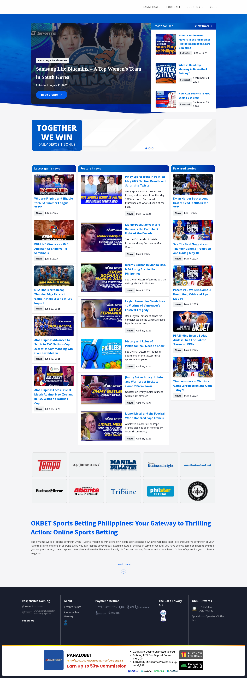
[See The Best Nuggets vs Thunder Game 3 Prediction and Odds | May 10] (193, 230)
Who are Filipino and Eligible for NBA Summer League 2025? (53, 203)
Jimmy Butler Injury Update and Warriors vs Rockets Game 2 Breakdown (144, 381)
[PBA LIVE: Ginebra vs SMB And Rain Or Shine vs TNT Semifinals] (54, 230)
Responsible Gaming (71, 614)
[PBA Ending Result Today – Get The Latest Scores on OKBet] (193, 321)
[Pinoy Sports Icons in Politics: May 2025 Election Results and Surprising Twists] (101, 189)
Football (173, 7)
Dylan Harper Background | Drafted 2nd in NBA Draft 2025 (192, 203)
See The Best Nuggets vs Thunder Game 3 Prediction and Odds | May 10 (192, 248)
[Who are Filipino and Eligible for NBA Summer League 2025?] (54, 184)
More (213, 7)
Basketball (151, 7)
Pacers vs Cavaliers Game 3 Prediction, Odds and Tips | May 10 (192, 294)
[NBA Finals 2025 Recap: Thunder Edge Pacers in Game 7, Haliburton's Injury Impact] (54, 275)
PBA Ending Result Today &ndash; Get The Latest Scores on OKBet (190, 340)
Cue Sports (195, 7)
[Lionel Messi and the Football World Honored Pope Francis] (101, 426)
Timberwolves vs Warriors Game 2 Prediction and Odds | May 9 (192, 385)
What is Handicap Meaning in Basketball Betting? (193, 69)
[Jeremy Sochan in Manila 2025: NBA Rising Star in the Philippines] (101, 277)
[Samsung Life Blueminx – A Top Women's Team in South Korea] (52, 60)
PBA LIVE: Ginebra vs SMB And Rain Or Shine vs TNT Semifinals (51, 248)
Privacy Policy (72, 606)
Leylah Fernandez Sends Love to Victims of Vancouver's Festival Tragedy (145, 305)
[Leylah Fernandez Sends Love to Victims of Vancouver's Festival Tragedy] (101, 313)
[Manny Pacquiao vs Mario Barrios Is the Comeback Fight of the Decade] (101, 237)
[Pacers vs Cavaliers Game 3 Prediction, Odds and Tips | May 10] (193, 275)
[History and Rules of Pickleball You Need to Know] (101, 354)
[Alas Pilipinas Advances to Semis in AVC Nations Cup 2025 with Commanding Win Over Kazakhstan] (54, 326)
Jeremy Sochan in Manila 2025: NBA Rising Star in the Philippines (145, 269)
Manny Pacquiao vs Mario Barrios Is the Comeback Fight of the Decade (142, 229)
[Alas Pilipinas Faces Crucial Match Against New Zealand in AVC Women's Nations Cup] (54, 376)
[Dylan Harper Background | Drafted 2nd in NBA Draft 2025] (193, 184)
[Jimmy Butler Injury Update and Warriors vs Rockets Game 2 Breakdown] (101, 389)
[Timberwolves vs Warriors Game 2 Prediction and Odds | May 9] (193, 367)
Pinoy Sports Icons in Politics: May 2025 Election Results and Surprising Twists (145, 181)
